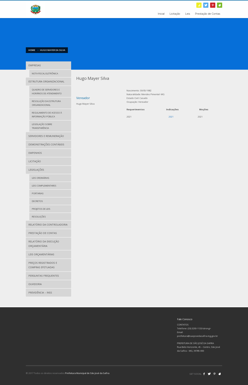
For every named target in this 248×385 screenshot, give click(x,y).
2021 (171, 116)
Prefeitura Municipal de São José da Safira (87, 373)
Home (31, 50)
